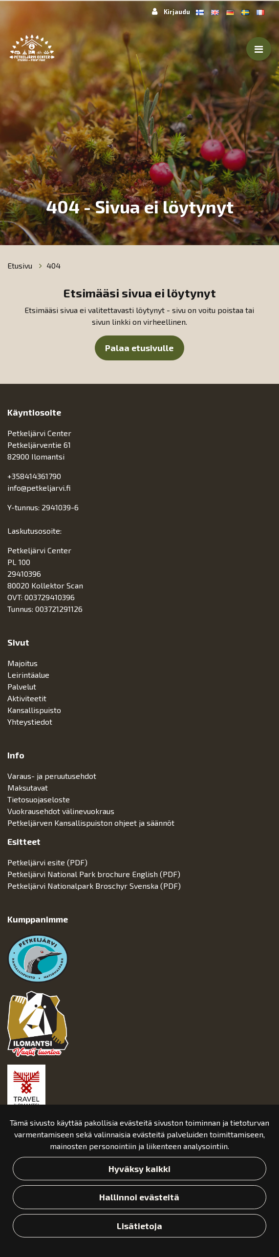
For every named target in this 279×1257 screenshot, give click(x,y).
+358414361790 (34, 476)
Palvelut (22, 686)
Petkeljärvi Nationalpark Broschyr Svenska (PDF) (94, 885)
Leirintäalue (29, 674)
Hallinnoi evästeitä (139, 1197)
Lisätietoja (139, 1225)
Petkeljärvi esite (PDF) (47, 862)
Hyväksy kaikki (139, 1168)
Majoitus (23, 663)
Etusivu (20, 265)
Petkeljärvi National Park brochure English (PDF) (93, 874)
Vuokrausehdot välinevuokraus (60, 811)
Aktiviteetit (27, 698)
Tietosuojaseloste (38, 799)
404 (53, 265)
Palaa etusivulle (139, 347)
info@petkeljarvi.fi (39, 487)
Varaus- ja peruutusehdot (51, 775)
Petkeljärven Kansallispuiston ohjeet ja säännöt (90, 822)
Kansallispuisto (35, 709)
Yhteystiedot (29, 721)
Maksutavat (27, 787)
